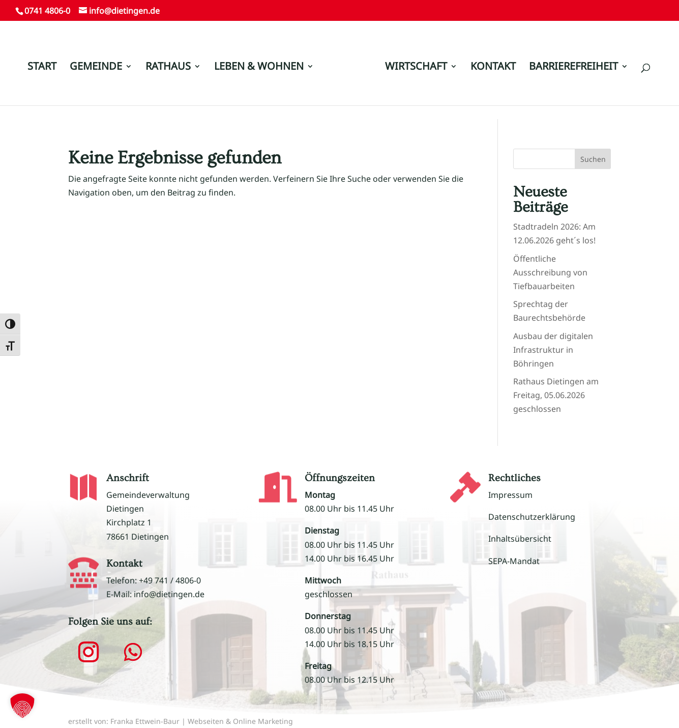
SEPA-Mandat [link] (514, 561)
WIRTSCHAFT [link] (416, 68)
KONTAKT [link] (493, 68)
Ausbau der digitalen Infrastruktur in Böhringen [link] (553, 349)
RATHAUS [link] (168, 68)
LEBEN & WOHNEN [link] (259, 68)
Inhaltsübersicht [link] (519, 538)
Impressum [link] (510, 494)
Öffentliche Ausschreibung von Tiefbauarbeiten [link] (550, 272)
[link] (348, 72)
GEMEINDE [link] (96, 68)
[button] (88, 652)
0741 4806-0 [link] (47, 10)
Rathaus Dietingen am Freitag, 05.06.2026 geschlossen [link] (556, 395)
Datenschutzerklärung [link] (531, 516)
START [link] (41, 68)
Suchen (593, 159)
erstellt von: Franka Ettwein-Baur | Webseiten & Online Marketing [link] (180, 721)
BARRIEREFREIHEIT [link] (573, 68)
